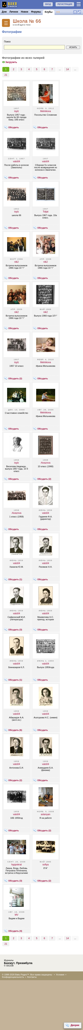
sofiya (45, 864)
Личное (13, 11)
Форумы (36, 11)
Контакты (32, 977)
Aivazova (45, 462)
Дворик (72, 1025)
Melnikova (45, 111)
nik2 (16, 261)
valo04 (16, 161)
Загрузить (9, 62)
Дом (4, 11)
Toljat (45, 211)
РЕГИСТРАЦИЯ (65, 4)
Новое (24, 11)
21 (6, 75)
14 (67, 69)
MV (16, 914)
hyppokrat (16, 864)
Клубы (48, 12)
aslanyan (45, 814)
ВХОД (48, 4)
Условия (60, 974)
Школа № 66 (27, 21)
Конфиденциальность (13, 977)
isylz (16, 111)
